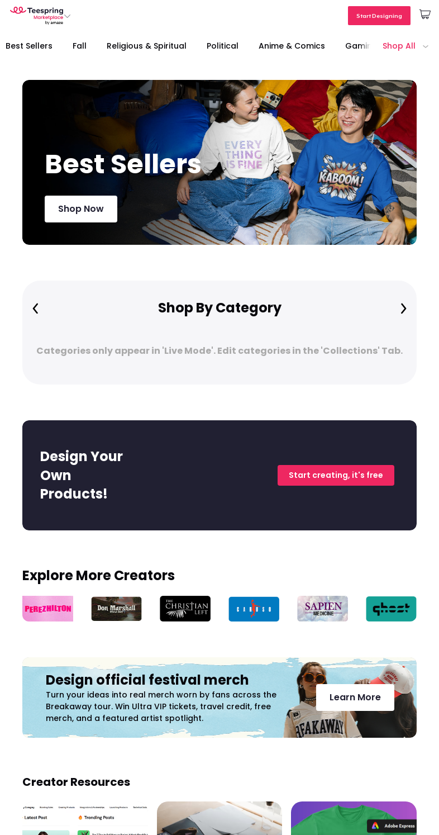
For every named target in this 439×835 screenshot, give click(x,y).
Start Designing (379, 15)
